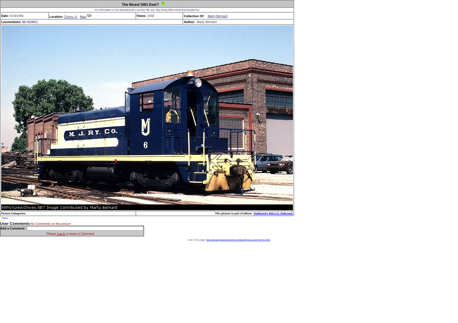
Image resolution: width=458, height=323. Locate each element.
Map (86, 16)
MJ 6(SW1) (30, 22)
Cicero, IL (70, 16)
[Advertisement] (229, 282)
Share (5, 218)
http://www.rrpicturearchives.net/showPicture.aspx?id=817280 (238, 240)
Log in (61, 233)
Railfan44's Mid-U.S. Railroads (273, 213)
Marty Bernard (218, 16)
